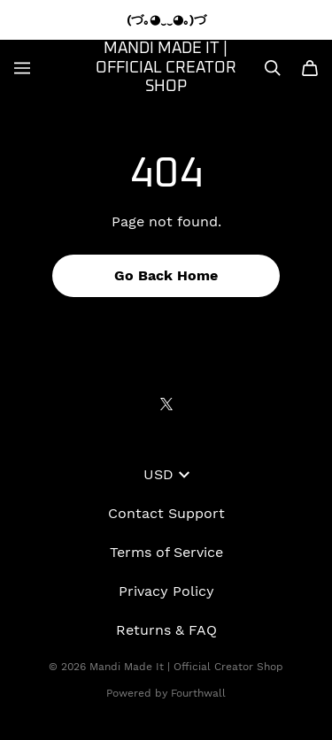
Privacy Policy (166, 591)
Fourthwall (198, 693)
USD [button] (166, 474)
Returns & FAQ (166, 630)
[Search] (273, 68)
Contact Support (166, 513)
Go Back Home (166, 275)
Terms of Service (166, 552)
